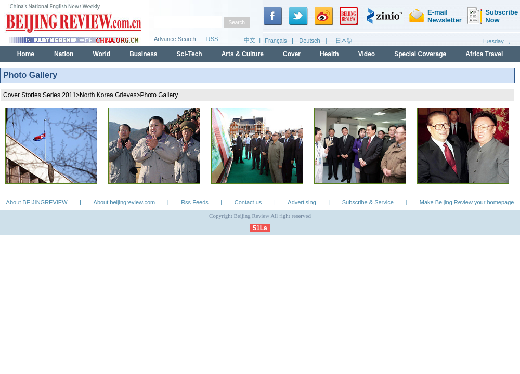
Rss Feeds (195, 202)
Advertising (302, 202)
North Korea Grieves (108, 95)
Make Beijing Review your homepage (467, 202)
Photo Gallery (159, 95)
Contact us (248, 202)
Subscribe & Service (368, 202)
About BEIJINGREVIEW (37, 202)
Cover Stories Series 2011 (39, 95)
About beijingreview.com (124, 202)
